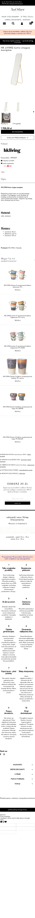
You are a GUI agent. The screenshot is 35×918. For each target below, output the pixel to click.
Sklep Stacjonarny (10, 17)
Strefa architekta (13, 20)
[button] (33, 111)
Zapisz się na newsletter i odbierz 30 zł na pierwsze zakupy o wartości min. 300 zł (17, 32)
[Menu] (4, 23)
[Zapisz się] (17, 503)
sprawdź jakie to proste (25, 470)
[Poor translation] (4, 822)
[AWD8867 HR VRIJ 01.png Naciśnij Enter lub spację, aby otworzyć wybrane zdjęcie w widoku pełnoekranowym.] (17, 69)
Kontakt (26, 20)
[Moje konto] (22, 23)
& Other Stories (27, 17)
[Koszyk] (30, 23)
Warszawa (11, 523)
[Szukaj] (13, 23)
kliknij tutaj (22, 473)
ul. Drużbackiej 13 (21, 523)
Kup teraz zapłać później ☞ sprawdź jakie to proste (17, 41)
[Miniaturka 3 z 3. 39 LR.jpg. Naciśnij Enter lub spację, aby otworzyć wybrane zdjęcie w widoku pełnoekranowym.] (6, 117)
